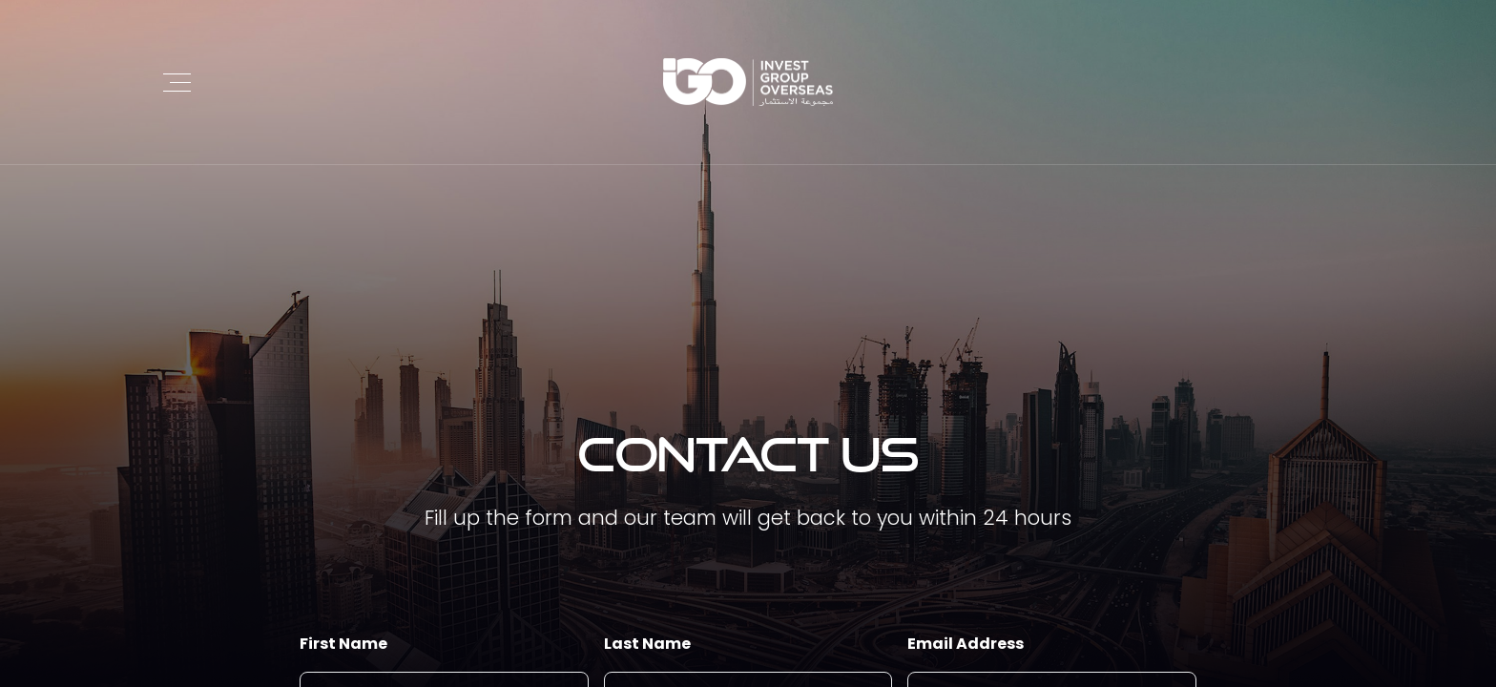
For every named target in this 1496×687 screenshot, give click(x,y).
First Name (343, 644)
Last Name (647, 644)
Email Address (965, 644)
